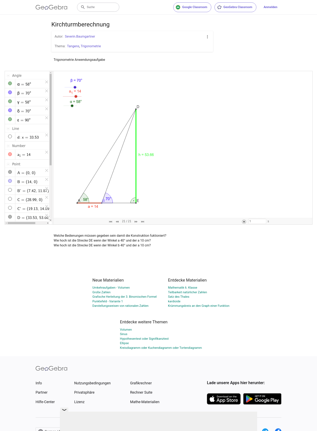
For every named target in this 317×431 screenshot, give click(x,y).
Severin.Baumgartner (80, 36)
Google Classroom (191, 7)
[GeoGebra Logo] (51, 7)
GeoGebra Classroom (234, 7)
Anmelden (270, 7)
